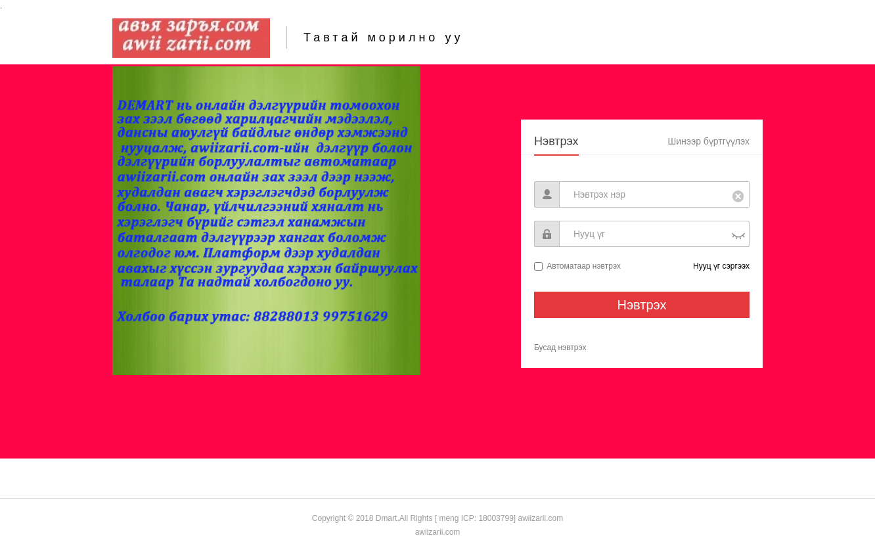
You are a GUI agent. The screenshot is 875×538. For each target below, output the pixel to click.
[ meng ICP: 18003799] (475, 518)
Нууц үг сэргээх (721, 266)
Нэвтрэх (556, 141)
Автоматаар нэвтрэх (584, 266)
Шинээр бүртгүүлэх (708, 141)
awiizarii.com (539, 518)
